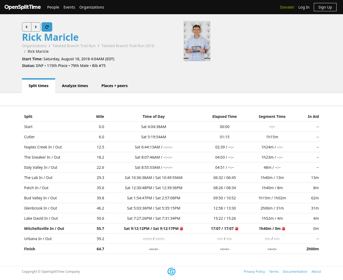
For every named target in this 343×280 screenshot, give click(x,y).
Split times (39, 85)
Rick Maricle (50, 37)
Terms (274, 271)
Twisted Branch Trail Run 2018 (127, 45)
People (53, 7)
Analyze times (75, 85)
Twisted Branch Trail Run (73, 45)
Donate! (287, 7)
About (316, 271)
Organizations (91, 7)
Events (69, 7)
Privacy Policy (254, 271)
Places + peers (114, 85)
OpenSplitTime (22, 7)
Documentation (295, 271)
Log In (303, 7)
